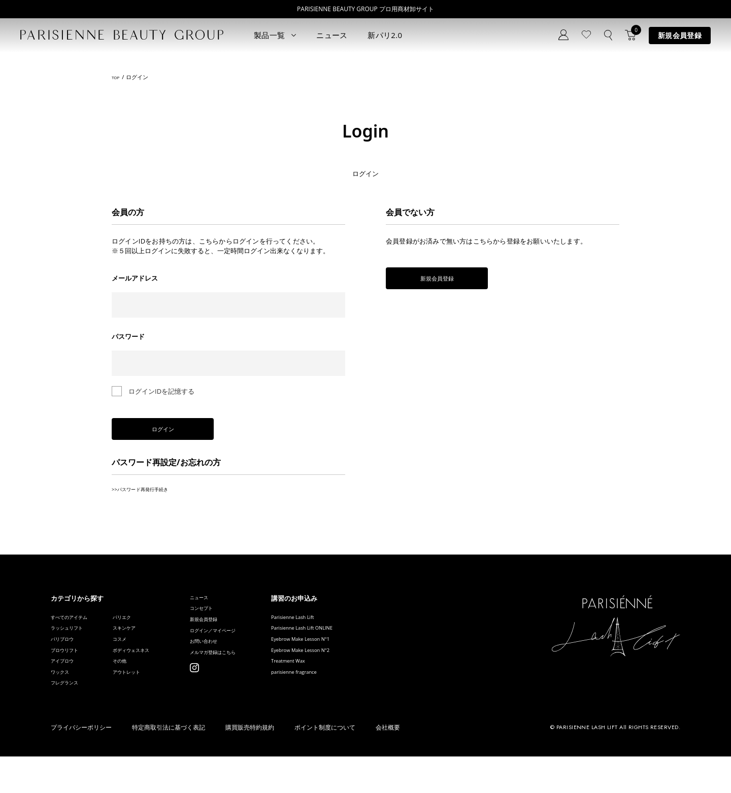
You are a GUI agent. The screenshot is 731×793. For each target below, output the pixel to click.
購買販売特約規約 (249, 764)
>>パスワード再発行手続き (152, 496)
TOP (117, 77)
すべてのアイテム (77, 627)
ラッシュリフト (74, 642)
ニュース (331, 35)
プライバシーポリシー (81, 764)
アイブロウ (67, 687)
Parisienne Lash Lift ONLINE (366, 642)
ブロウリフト (70, 672)
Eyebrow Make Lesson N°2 (364, 672)
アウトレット (149, 703)
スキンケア (145, 642)
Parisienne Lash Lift (354, 627)
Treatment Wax (347, 687)
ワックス (64, 703)
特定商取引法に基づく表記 (168, 764)
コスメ (139, 657)
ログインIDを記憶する (161, 391)
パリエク (142, 627)
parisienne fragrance (355, 703)
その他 (139, 687)
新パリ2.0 (385, 35)
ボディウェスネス (155, 672)
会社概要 (388, 764)
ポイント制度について (324, 764)
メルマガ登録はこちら (255, 683)
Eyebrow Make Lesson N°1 (364, 657)
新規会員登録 (680, 35)
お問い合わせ (242, 668)
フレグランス (70, 718)
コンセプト (238, 622)
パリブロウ (67, 657)
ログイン (183, 433)
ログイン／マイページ (255, 652)
